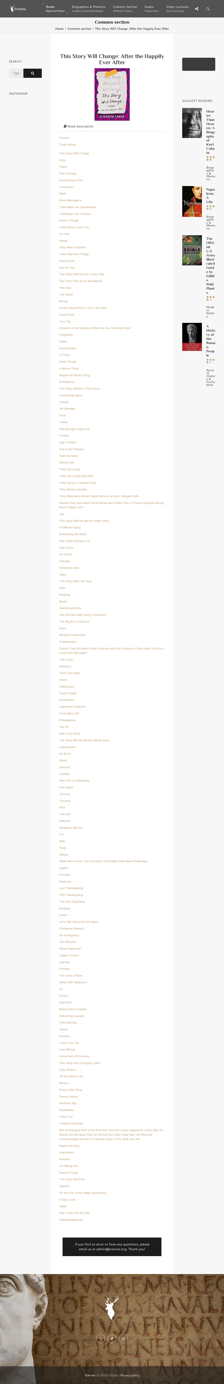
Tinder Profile (68, 693)
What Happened (70, 948)
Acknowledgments (71, 1219)
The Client (66, 294)
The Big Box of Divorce (74, 621)
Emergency (66, 381)
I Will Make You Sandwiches (77, 207)
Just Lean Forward (71, 449)
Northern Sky (68, 1103)
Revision (65, 1159)
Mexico (64, 1083)
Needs (63, 240)
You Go (64, 726)
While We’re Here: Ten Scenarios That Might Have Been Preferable (103, 861)
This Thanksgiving (71, 895)
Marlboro (65, 666)
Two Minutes (67, 942)
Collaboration (68, 641)
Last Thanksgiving (71, 888)
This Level (66, 659)
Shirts (63, 760)
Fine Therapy (68, 173)
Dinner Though (69, 220)
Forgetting (66, 334)
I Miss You (66, 1116)
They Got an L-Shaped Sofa (77, 482)
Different (64, 821)
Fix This (64, 234)
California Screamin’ (72, 706)
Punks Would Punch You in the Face (83, 308)
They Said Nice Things (74, 254)
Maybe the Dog (69, 1145)
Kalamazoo (66, 686)
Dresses (64, 767)
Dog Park (65, 1002)
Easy (62, 160)
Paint (62, 628)
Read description (78, 126)
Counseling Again (70, 395)
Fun (61, 834)
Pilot (62, 807)
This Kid (64, 814)
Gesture (64, 1036)
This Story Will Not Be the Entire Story (84, 520)
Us (61, 989)
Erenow (90, 1375)
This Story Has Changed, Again (79, 1063)
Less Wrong (67, 1049)
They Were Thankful (72, 247)
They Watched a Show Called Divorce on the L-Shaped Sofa (98, 496)
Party (62, 848)
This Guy (65, 287)
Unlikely (64, 774)
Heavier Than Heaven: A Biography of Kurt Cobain (210, 132)
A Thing (64, 355)
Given (63, 679)
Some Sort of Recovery (74, 1056)
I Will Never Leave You (74, 227)
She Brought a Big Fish (74, 429)
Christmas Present (71, 928)
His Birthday (67, 408)
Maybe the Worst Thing (74, 375)
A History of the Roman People (210, 340)
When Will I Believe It (73, 982)
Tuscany (64, 801)
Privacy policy (130, 1375)
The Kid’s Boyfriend (72, 901)
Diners (63, 995)
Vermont (64, 794)
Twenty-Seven (68, 1096)
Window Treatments (72, 635)
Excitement (66, 700)
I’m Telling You (68, 1166)
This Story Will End (71, 1179)
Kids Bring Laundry (71, 1016)
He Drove (65, 554)
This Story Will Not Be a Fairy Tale (81, 274)
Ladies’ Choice (69, 955)
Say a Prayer (67, 442)
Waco (63, 574)
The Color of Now (70, 975)
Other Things (67, 361)
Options (64, 1186)
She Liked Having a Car (75, 541)
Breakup (64, 908)
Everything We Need (72, 534)
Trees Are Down (69, 673)
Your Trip (65, 321)
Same (63, 915)
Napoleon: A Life (210, 195)
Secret (63, 1029)
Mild (62, 841)
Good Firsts (67, 314)
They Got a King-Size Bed (76, 476)
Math (62, 193)
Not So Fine (67, 267)
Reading (64, 594)
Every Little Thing (70, 1090)
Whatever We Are (70, 827)
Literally (64, 962)
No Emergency (69, 935)
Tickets (63, 402)
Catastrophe (67, 747)
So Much (65, 753)
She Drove (66, 547)
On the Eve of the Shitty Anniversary (83, 1192)
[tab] (112, 126)
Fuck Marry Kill (69, 713)
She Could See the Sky (74, 1213)
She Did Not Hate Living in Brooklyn (82, 614)
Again (63, 1206)
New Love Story (69, 733)
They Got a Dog (69, 469)
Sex (61, 514)
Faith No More (68, 456)
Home (59, 28)
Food (62, 415)
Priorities (65, 874)
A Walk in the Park (71, 1123)
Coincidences (68, 1022)
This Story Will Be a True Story (79, 388)
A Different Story (70, 527)
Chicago (64, 561)
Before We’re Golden (73, 1009)
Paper (63, 166)
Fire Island (66, 787)
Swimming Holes (70, 608)
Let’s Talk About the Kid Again (78, 921)
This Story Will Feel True (75, 581)
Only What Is (67, 1069)
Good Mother (68, 348)
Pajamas (65, 881)
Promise (64, 968)
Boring (63, 301)
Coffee (63, 422)
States (63, 341)
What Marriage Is (70, 200)
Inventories (66, 187)
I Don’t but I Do (69, 1043)
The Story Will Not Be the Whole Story (84, 740)
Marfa (63, 601)
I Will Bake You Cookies (75, 214)
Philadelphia (67, 720)
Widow (63, 854)
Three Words (67, 144)
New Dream (67, 261)
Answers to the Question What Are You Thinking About (94, 328)
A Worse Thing (69, 368)
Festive (64, 435)
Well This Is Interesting (74, 780)
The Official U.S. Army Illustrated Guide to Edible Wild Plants (210, 265)
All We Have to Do (71, 1076)
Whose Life (66, 462)
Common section (79, 28)
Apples (63, 868)
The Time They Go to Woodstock (80, 281)
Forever (64, 137)
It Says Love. (67, 1199)
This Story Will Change (74, 153)
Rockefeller (66, 1110)
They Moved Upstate (73, 489)
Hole (62, 588)
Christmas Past (69, 567)
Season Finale (68, 1172)
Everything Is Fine (71, 180)
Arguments (66, 1152)
